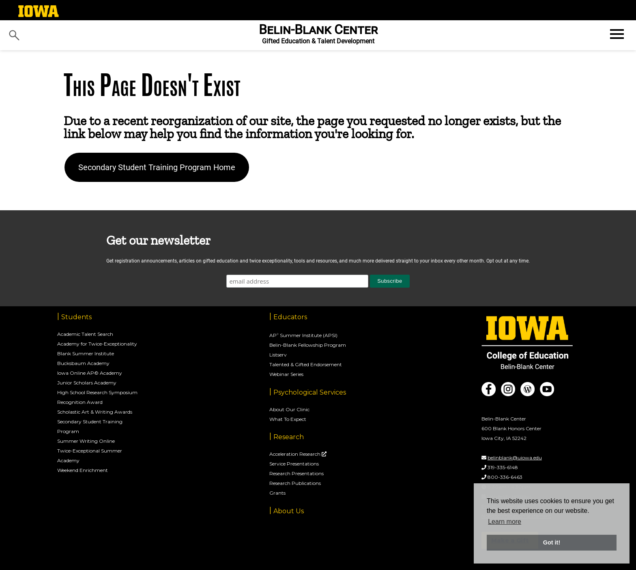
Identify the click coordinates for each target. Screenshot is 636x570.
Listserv (278, 355)
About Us (288, 511)
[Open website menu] (616, 34)
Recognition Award (80, 402)
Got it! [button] (551, 542)
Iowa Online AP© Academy (89, 373)
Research (288, 437)
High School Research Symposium (97, 392)
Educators (290, 317)
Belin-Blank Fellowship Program (307, 345)
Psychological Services (309, 392)
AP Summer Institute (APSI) (303, 335)
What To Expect (287, 419)
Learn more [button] (504, 521)
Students (76, 317)
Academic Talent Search (85, 334)
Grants (277, 493)
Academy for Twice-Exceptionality (97, 344)
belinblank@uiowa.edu (515, 458)
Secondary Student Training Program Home (156, 167)
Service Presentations (294, 464)
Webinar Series (286, 374)
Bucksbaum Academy (83, 363)
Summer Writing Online (86, 441)
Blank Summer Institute (85, 353)
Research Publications (295, 483)
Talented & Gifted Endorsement (305, 364)
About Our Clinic (289, 409)
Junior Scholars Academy (86, 383)
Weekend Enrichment (82, 470)
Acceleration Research (295, 454)
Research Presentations (296, 473)
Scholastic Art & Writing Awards (94, 412)
